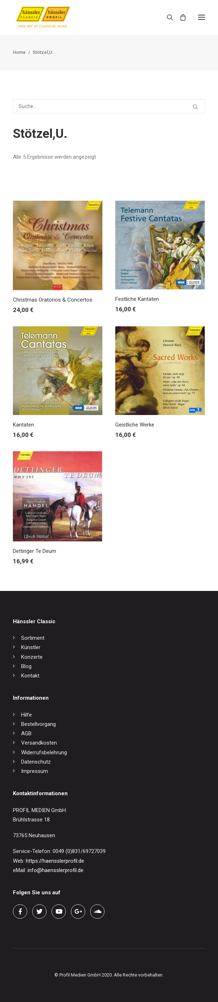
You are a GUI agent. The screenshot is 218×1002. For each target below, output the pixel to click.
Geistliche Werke (134, 424)
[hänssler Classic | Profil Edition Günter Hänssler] (43, 17)
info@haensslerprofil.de (55, 870)
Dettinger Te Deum (34, 551)
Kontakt (30, 675)
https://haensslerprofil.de (55, 861)
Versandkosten (39, 743)
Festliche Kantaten (137, 299)
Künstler (30, 647)
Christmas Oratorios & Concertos (52, 300)
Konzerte (32, 657)
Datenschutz (36, 762)
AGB (26, 733)
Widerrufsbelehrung (44, 752)
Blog (26, 666)
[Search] (166, 17)
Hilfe (26, 715)
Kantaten (23, 424)
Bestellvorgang (38, 724)
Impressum (34, 771)
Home (19, 52)
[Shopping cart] (179, 17)
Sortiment (32, 638)
